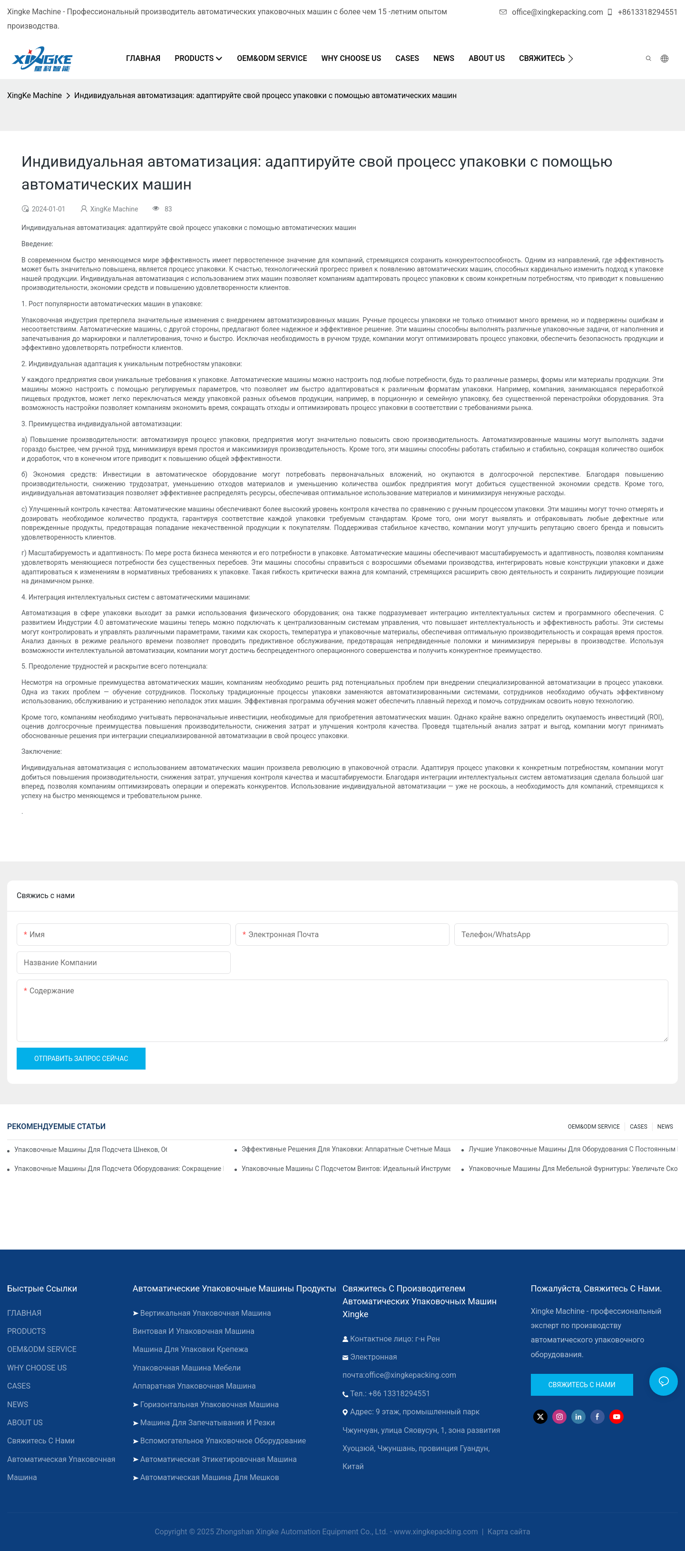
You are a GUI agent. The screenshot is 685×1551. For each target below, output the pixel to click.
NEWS (665, 1126)
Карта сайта (508, 1531)
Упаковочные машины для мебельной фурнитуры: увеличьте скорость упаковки (573, 1168)
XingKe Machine (34, 95)
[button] (570, 58)
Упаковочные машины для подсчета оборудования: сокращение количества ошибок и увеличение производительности (119, 1168)
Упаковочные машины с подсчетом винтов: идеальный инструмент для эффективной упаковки (346, 1168)
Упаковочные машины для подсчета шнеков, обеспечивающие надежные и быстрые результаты (90, 1149)
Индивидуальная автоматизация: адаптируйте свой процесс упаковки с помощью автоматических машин (265, 95)
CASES (638, 1126)
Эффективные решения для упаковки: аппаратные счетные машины (346, 1149)
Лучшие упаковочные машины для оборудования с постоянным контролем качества (573, 1149)
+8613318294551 (642, 12)
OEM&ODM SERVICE (594, 1126)
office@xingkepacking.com (551, 12)
